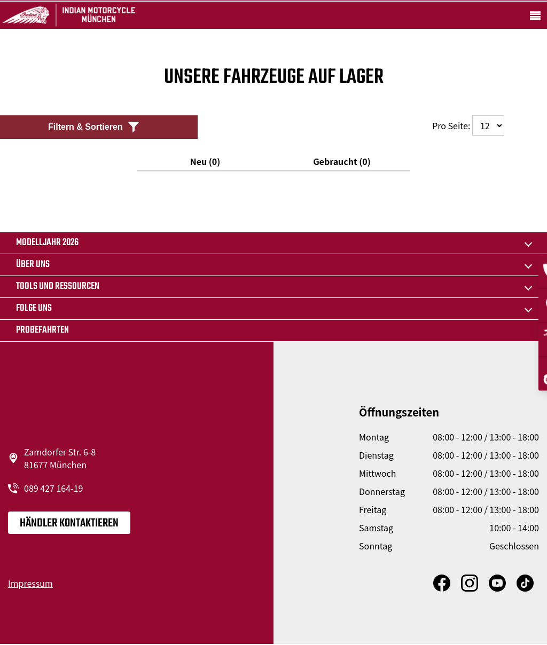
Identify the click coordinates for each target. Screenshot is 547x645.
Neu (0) (205, 161)
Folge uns (34, 308)
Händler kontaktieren (69, 523)
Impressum (30, 583)
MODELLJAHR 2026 (47, 242)
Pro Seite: (468, 125)
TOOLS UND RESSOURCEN (57, 286)
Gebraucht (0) (342, 161)
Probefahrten (42, 330)
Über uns (33, 264)
